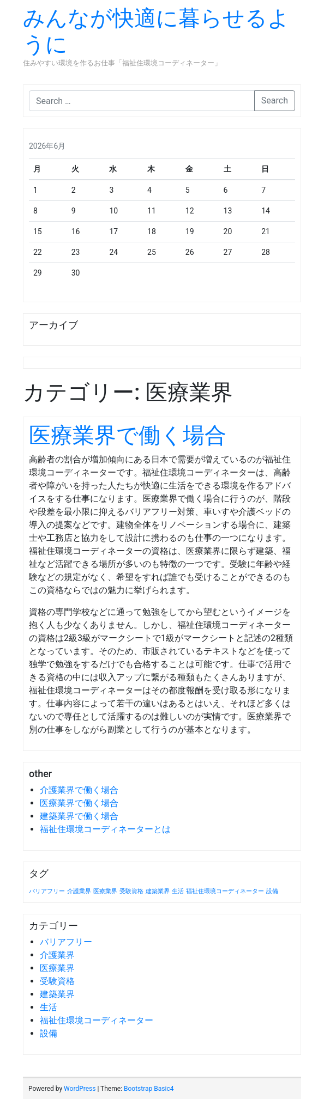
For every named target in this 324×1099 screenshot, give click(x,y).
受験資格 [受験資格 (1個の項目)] (131, 891)
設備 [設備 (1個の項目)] (272, 891)
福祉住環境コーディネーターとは (105, 829)
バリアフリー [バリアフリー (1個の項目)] (47, 891)
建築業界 (57, 994)
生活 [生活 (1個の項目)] (178, 891)
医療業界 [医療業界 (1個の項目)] (105, 891)
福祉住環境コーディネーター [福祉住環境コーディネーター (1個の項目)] (225, 891)
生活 (48, 1007)
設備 (48, 1033)
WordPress (79, 1088)
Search (274, 100)
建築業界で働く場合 (79, 816)
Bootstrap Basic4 (148, 1088)
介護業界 (57, 955)
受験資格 (57, 981)
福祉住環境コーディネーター (96, 1020)
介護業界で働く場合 (79, 790)
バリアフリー (66, 942)
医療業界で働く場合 (127, 435)
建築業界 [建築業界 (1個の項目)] (158, 891)
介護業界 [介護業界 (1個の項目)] (79, 891)
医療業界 (57, 968)
